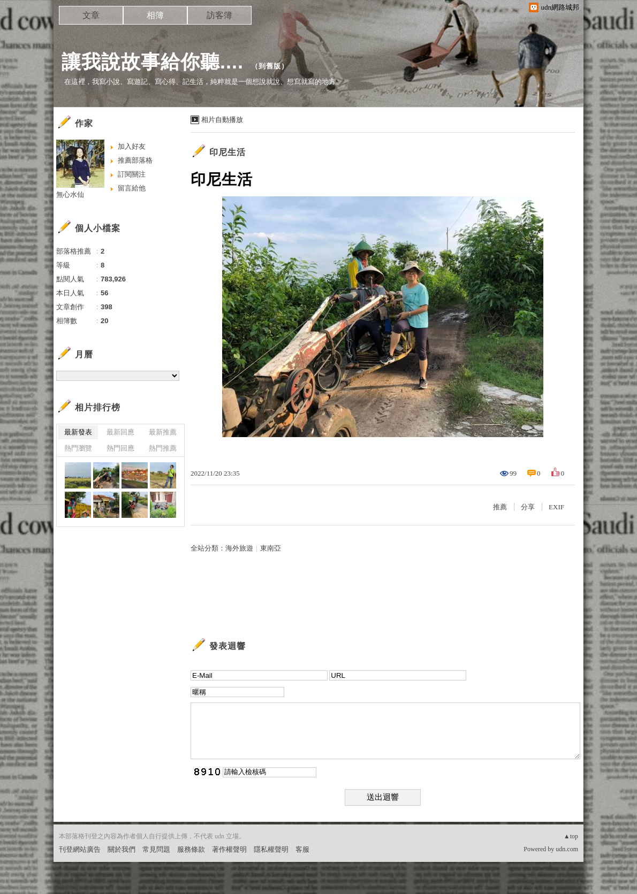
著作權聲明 (229, 849)
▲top (571, 836)
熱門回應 (120, 448)
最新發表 (78, 432)
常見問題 (156, 849)
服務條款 (191, 849)
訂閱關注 (132, 174)
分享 (528, 507)
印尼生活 (227, 152)
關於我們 (121, 849)
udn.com (567, 849)
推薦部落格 (135, 160)
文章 (91, 15)
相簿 (155, 15)
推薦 (500, 507)
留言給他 (132, 188)
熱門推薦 (163, 448)
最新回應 (120, 432)
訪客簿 (219, 15)
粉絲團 (69, 886)
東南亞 (270, 548)
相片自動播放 (222, 120)
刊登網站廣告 (80, 849)
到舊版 (270, 66)
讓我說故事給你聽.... (153, 62)
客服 (302, 849)
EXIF (556, 507)
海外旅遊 (239, 548)
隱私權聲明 (271, 849)
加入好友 (132, 146)
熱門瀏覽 (78, 448)
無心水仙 (70, 194)
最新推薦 (163, 432)
